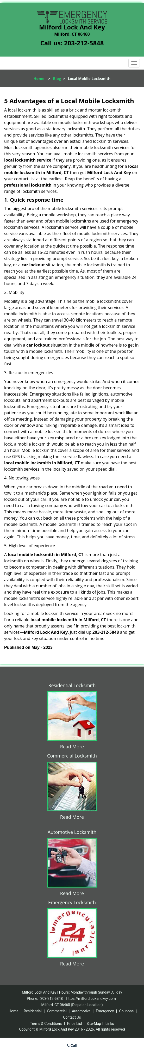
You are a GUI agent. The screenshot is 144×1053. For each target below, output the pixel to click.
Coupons (126, 1011)
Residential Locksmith (72, 685)
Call (72, 1045)
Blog (57, 78)
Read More (72, 746)
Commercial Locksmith (72, 756)
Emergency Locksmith (72, 902)
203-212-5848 (84, 43)
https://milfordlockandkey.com (91, 998)
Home (39, 78)
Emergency (105, 1011)
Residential (33, 1011)
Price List (74, 1023)
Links (109, 1023)
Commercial (56, 1011)
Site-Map (94, 1023)
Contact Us (72, 1017)
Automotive (81, 1011)
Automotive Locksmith (72, 832)
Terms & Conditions (46, 1023)
